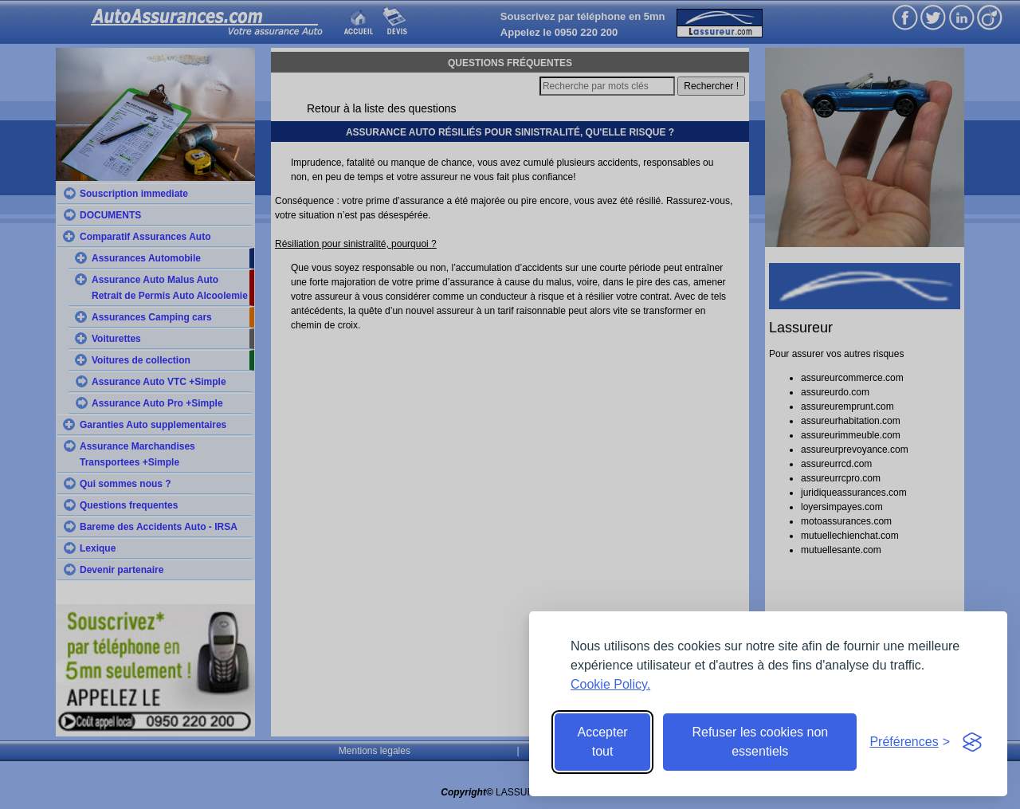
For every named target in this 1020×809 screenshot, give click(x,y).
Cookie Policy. (610, 684)
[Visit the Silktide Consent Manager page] (972, 742)
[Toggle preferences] (909, 742)
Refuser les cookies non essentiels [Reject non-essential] (760, 741)
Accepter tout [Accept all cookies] (603, 741)
